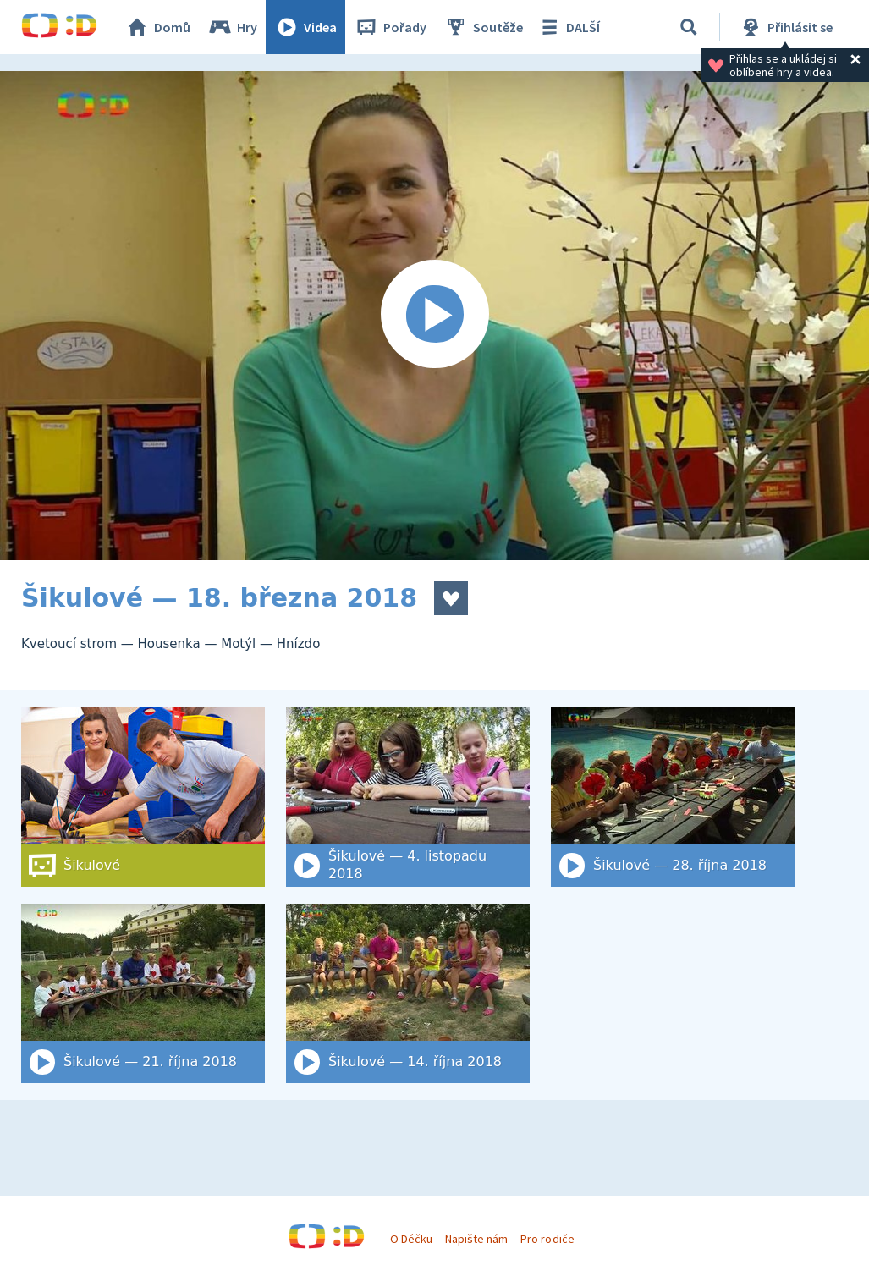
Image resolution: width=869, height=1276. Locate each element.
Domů (157, 27)
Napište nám (476, 1238)
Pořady (390, 27)
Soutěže (483, 27)
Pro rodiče (547, 1238)
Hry (232, 27)
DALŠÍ (568, 27)
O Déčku (411, 1238)
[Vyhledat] (688, 27)
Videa (305, 27)
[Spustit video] (434, 315)
